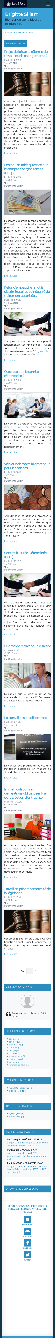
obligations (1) (16, 1059)
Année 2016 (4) (16, 1114)
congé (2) (14, 1050)
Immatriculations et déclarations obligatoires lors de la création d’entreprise (25, 793)
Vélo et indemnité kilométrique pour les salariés (27, 466)
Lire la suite (10, 153)
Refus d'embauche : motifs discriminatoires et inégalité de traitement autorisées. (27, 292)
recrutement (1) (17, 1056)
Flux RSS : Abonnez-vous (23, 1189)
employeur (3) (16, 1042)
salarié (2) (14, 1047)
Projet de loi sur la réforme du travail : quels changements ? (26, 54)
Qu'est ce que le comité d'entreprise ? (21, 374)
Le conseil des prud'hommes (25, 718)
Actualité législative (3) (21, 1088)
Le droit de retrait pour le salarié (27, 646)
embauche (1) (16, 1062)
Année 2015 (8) (16, 1116)
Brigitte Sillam (15, 68)
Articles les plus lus (19, 1065)
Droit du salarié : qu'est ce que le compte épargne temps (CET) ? (26, 169)
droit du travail (13, 427)
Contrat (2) (14, 1053)
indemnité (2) (16, 1044)
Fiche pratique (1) (18, 1091)
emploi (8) (14, 1039)
